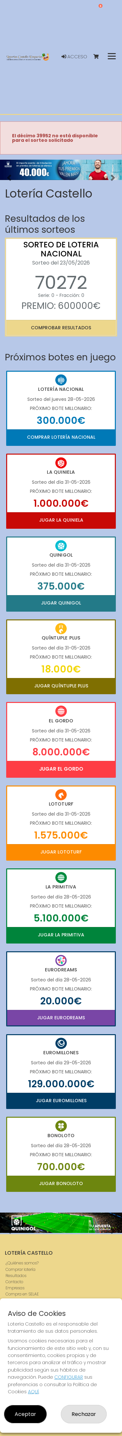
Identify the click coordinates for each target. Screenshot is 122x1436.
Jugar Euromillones (61, 1100)
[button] (9, 178)
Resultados (16, 1275)
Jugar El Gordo (61, 768)
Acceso (74, 56)
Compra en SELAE (22, 1294)
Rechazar (84, 1414)
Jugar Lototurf (61, 852)
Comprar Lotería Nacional (61, 437)
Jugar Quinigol (61, 603)
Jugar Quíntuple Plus (61, 686)
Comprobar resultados (61, 327)
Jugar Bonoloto (61, 1183)
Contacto (14, 1281)
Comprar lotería (20, 1269)
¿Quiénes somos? (22, 1263)
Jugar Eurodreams (61, 1017)
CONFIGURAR (68, 1377)
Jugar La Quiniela (61, 520)
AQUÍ (33, 1391)
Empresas (15, 1288)
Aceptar (25, 1414)
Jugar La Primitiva (61, 935)
